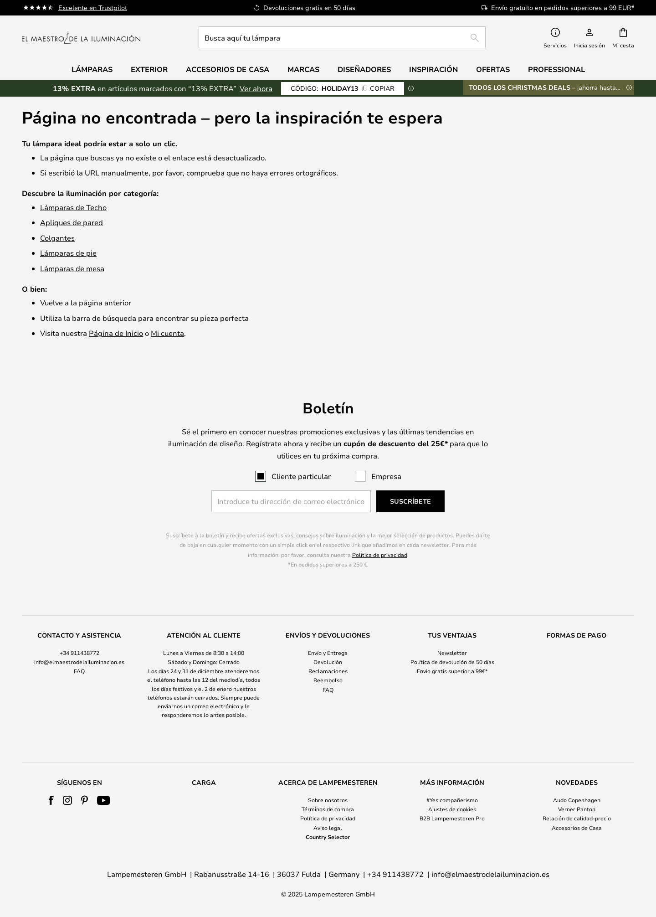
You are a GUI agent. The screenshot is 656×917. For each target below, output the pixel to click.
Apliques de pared (71, 222)
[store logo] (81, 37)
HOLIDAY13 (343, 88)
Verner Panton (576, 809)
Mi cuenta (167, 333)
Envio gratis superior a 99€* (452, 671)
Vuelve (51, 302)
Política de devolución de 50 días (452, 661)
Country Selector (328, 836)
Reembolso (328, 680)
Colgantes (57, 237)
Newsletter (452, 652)
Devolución (327, 661)
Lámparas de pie (68, 253)
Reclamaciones (328, 671)
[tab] (79, 675)
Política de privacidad (379, 554)
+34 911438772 (79, 652)
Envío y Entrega (328, 652)
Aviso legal (327, 827)
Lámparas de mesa (72, 268)
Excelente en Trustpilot (92, 7)
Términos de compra (328, 809)
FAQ (79, 671)
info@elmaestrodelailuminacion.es (79, 661)
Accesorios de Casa (577, 827)
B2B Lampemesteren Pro (452, 818)
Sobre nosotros (328, 800)
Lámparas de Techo (73, 207)
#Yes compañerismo (452, 800)
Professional (556, 69)
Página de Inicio (116, 333)
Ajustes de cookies (452, 809)
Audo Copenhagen (576, 800)
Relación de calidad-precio (577, 818)
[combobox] (342, 37)
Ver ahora (256, 88)
